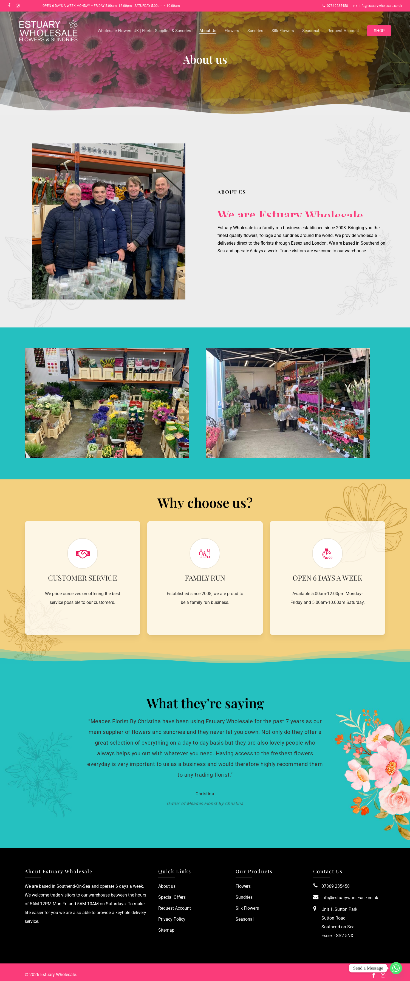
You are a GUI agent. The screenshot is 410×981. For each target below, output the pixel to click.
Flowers (243, 886)
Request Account (174, 908)
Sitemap (166, 930)
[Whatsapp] (396, 968)
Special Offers (172, 897)
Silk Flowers (247, 908)
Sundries (244, 897)
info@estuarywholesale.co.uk (349, 897)
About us (167, 886)
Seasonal (245, 919)
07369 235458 (335, 886)
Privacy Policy (171, 919)
